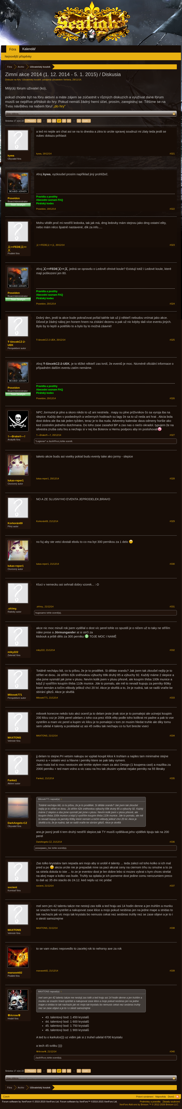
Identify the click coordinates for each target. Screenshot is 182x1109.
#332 (172, 650)
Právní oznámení (144, 1096)
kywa (11, 155)
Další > (86, 121)
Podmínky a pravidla (150, 1101)
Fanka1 (12, 780)
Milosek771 (15, 694)
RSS (177, 1096)
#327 (172, 435)
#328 (172, 478)
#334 (172, 735)
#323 (172, 245)
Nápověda (161, 1096)
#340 (172, 1051)
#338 (172, 928)
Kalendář (29, 49)
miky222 (13, 652)
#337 (172, 885)
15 (49, 121)
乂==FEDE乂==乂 (17, 248)
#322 (172, 209)
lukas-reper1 (16, 480)
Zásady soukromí (171, 1101)
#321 (172, 153)
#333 (172, 697)
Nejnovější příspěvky (18, 56)
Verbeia (67, 79)
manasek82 (15, 972)
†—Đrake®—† (16, 436)
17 (59, 121)
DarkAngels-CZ (17, 822)
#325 (172, 340)
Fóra (12, 49)
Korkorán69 (15, 523)
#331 (172, 606)
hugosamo (40, 613)
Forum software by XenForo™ (88, 1101)
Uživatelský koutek (31, 79)
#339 (172, 970)
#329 (172, 521)
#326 (172, 398)
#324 (172, 303)
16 (54, 121)
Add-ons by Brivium (149, 1104)
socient (12, 887)
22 (79, 121)
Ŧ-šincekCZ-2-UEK (16, 343)
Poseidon (14, 198)
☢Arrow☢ (14, 1015)
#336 (172, 842)
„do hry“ (59, 106)
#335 (172, 778)
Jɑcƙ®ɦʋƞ (54, 441)
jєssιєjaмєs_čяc (43, 848)
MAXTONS (14, 737)
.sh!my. (12, 608)
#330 (172, 564)
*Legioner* (40, 441)
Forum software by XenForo (30, 1101)
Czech (6, 1096)
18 (64, 121)
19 (69, 121)
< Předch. (30, 121)
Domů (171, 1096)
